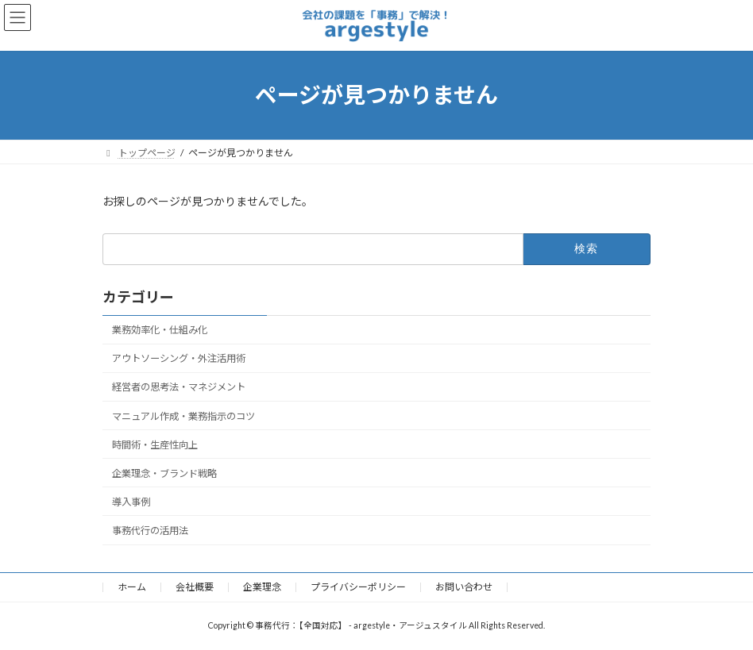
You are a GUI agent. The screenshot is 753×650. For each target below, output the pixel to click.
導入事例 (131, 502)
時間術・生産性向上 (155, 444)
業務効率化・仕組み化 (159, 330)
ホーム (132, 587)
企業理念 (262, 587)
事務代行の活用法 (150, 531)
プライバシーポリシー (358, 587)
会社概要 (195, 587)
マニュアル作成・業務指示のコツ (183, 415)
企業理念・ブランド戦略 (164, 473)
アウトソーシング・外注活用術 (178, 358)
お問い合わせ (463, 587)
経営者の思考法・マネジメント (178, 387)
